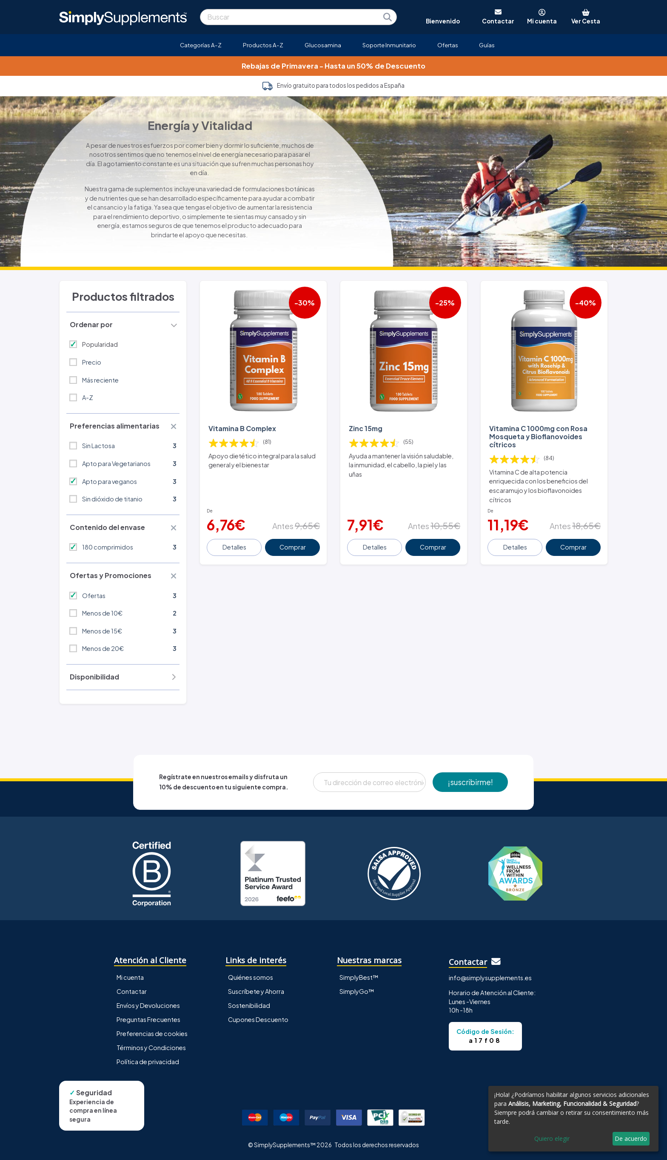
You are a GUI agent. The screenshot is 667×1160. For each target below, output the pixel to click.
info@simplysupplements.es (490, 978)
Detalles (234, 547)
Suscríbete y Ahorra (256, 991)
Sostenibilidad (249, 1005)
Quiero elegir (552, 1138)
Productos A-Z (263, 45)
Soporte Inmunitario (389, 45)
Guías (487, 45)
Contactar (132, 991)
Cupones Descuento (258, 1019)
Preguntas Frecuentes (148, 1019)
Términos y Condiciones (151, 1047)
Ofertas (447, 45)
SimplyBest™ (359, 977)
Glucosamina (323, 45)
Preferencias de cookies (152, 1033)
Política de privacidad (148, 1061)
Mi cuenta (130, 977)
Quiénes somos (250, 977)
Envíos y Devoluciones (148, 1005)
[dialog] (573, 1118)
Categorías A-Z (201, 45)
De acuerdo (631, 1138)
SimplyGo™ (356, 991)
